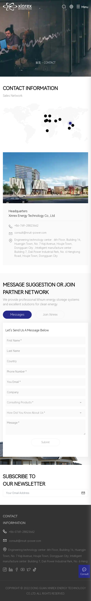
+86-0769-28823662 (22, 531)
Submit (45, 442)
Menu (82, 7)
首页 (38, 62)
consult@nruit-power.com (25, 540)
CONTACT (49, 62)
